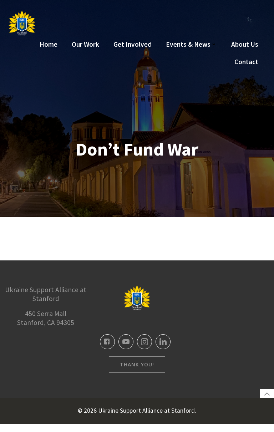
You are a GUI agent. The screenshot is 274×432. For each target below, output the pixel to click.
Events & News (191, 44)
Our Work (85, 44)
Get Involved (132, 44)
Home (48, 44)
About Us (244, 44)
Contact (246, 61)
